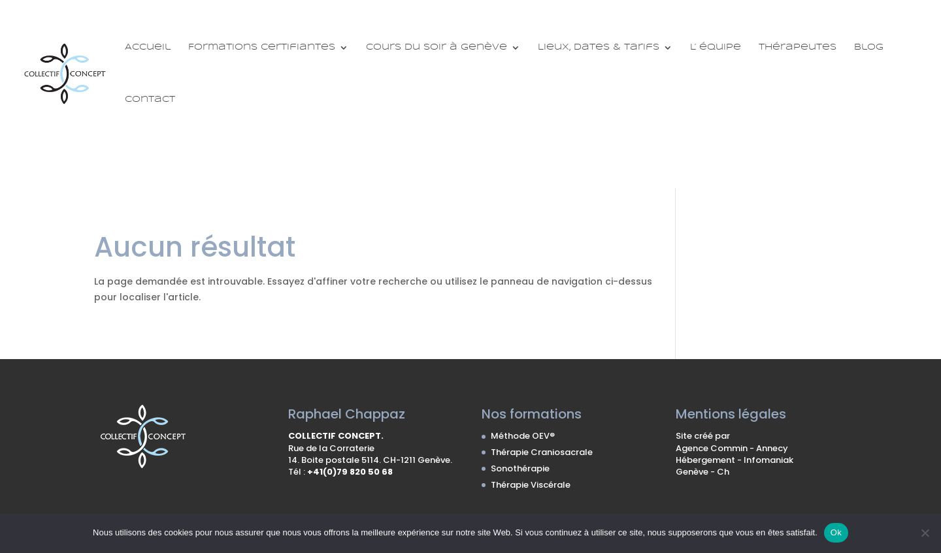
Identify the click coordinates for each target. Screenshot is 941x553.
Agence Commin (713, 448)
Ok (836, 532)
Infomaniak (768, 460)
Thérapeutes (797, 47)
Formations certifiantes (261, 47)
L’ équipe (715, 47)
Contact (150, 99)
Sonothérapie (520, 468)
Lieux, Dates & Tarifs (598, 47)
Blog (868, 47)
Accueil (148, 47)
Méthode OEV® (523, 436)
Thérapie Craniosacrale (542, 452)
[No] (924, 532)
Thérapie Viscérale (530, 485)
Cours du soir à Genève (436, 47)
